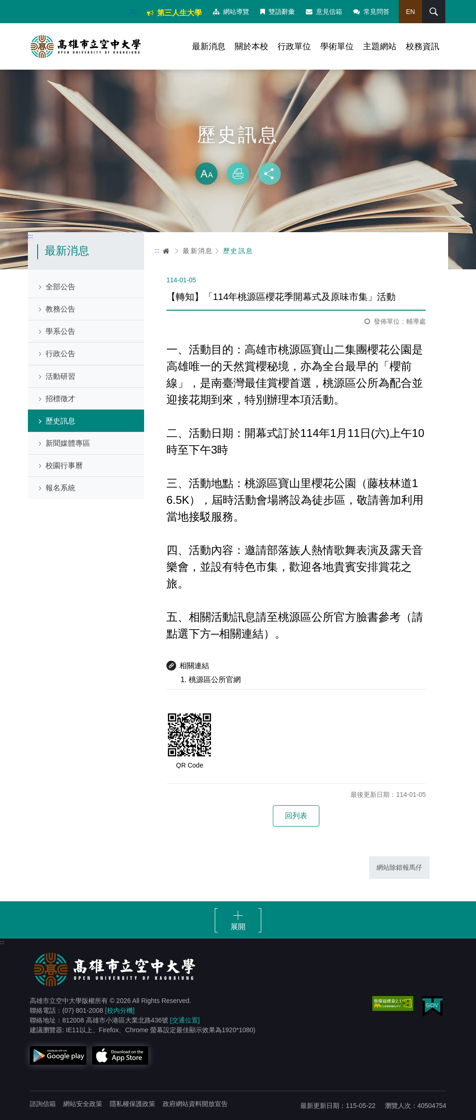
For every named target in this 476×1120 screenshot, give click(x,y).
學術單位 (337, 46)
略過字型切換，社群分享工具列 (238, 153)
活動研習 (60, 376)
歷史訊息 (60, 421)
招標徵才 (60, 399)
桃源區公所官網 (215, 680)
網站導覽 (231, 11)
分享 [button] (269, 174)
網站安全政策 (82, 1103)
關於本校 (251, 46)
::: (132, 10)
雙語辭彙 (277, 11)
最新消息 (208, 46)
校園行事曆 (64, 465)
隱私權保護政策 (132, 1103)
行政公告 (60, 354)
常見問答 (371, 11)
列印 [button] (238, 174)
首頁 (166, 250)
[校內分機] (120, 1010)
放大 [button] (206, 174)
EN (410, 11)
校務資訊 (422, 46)
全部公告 (60, 287)
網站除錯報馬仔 (399, 867)
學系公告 (60, 331)
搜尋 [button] (433, 11)
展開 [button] (238, 927)
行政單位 (294, 46)
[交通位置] (185, 1020)
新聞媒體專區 (68, 443)
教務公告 (60, 309)
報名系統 (60, 488)
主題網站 (380, 46)
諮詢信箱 (43, 1103)
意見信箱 (324, 11)
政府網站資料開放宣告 (195, 1103)
